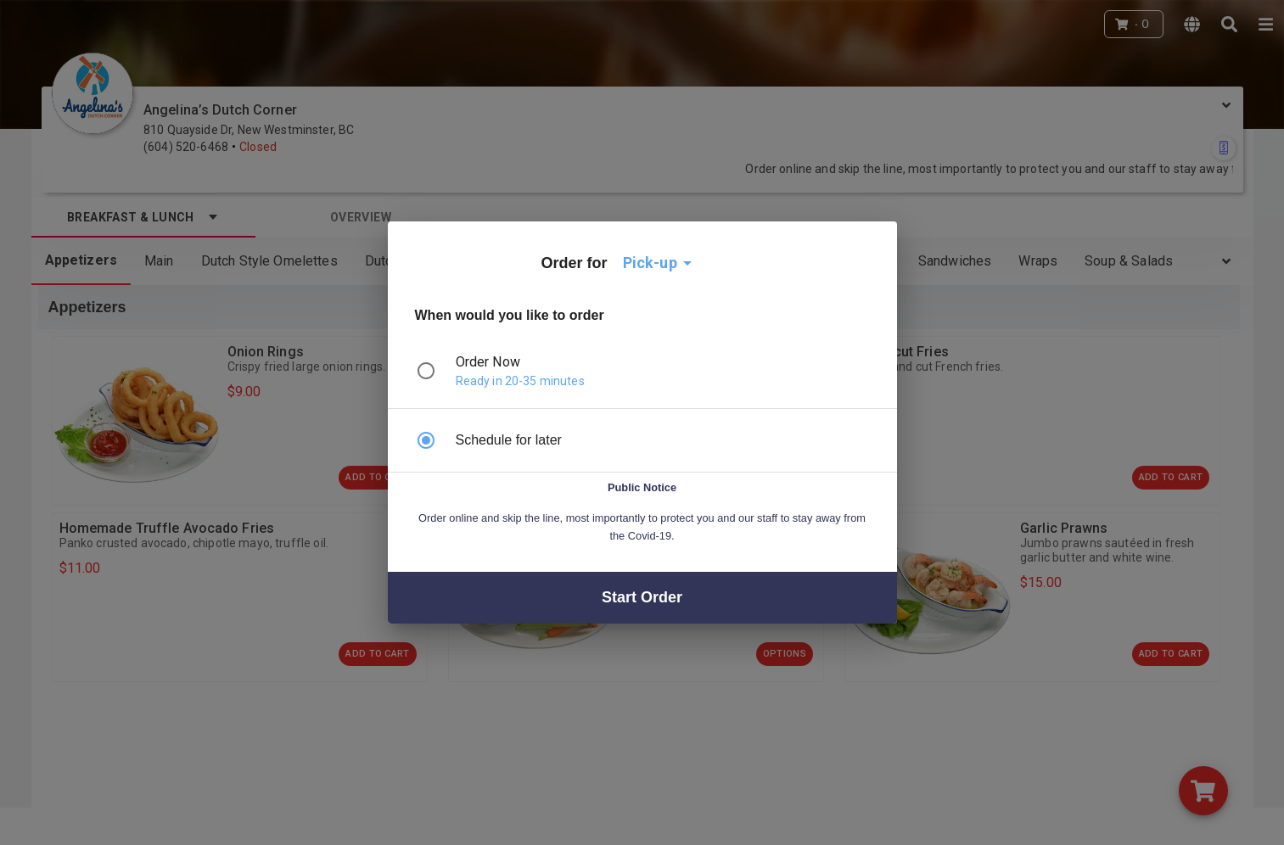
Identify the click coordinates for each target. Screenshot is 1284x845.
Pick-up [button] (650, 262)
